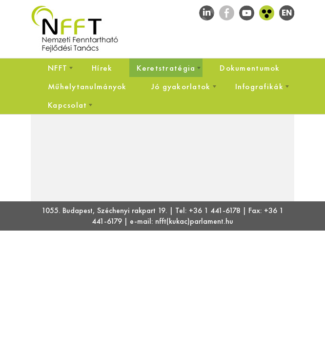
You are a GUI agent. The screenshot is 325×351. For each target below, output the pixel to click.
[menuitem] (58, 67)
